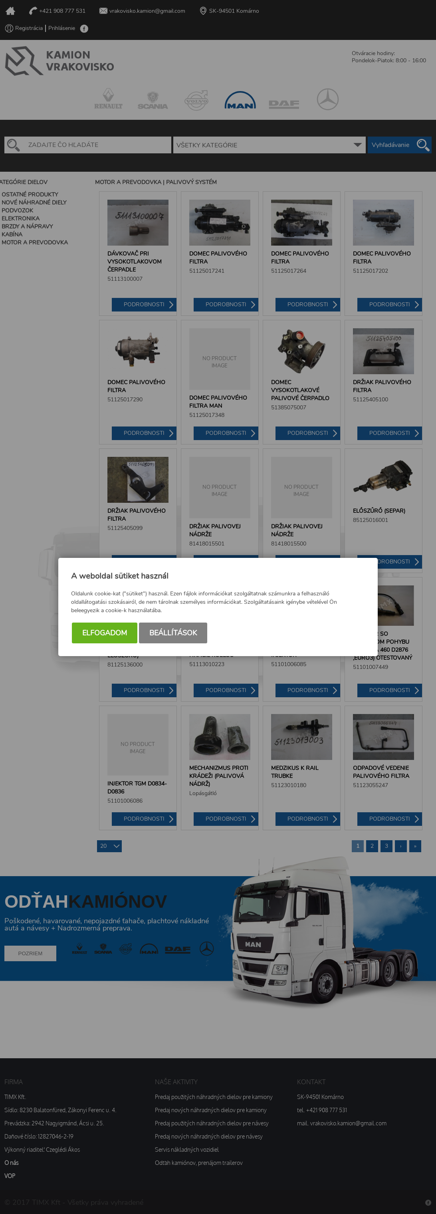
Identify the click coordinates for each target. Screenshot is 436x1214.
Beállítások (173, 633)
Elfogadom (104, 633)
